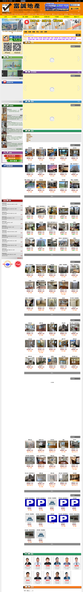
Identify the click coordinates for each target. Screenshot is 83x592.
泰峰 (75, 37)
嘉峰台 (33, 39)
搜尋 (78, 35)
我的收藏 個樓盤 (7, 0)
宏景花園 (30, 39)
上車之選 (28, 137)
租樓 (29, 32)
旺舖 (27, 139)
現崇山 (68, 37)
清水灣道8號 (64, 37)
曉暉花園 (56, 37)
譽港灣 (72, 37)
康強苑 (74, 39)
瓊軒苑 (44, 39)
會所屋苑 (28, 134)
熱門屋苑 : (25, 37)
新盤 (33, 32)
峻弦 (60, 37)
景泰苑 (47, 39)
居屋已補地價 (29, 136)
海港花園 (40, 37)
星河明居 (36, 37)
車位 (37, 32)
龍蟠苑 (48, 37)
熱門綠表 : (25, 39)
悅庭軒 (52, 37)
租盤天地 (28, 140)
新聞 (45, 32)
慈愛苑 (37, 39)
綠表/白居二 (29, 135)
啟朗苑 (51, 39)
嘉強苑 (67, 39)
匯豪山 (29, 37)
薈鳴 (32, 37)
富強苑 (70, 39)
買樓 (25, 32)
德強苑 (63, 39)
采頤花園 (55, 39)
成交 (41, 32)
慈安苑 (40, 39)
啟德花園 (60, 39)
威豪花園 (45, 37)
